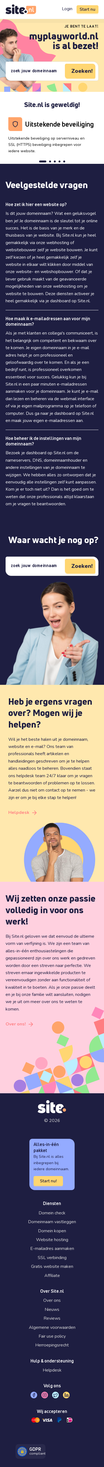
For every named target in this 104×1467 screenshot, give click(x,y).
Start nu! (48, 1181)
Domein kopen (52, 1231)
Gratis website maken (52, 1266)
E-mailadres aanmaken (52, 1249)
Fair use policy (52, 1336)
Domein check (52, 1213)
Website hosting (52, 1240)
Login (67, 9)
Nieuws (52, 1309)
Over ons (52, 1300)
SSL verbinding (52, 1258)
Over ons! (16, 1024)
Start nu (87, 9)
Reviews (52, 1318)
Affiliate (52, 1276)
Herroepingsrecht (52, 1345)
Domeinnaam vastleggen (52, 1222)
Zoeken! (82, 71)
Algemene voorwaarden (52, 1327)
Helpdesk (18, 812)
